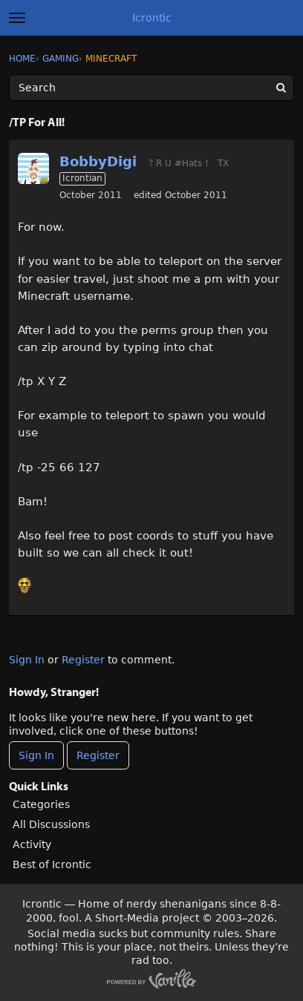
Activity (32, 844)
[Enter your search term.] (151, 87)
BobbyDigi (98, 161)
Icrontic (152, 18)
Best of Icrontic (52, 864)
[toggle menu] (17, 18)
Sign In (27, 660)
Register (83, 660)
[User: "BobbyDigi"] (33, 168)
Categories (41, 804)
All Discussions (51, 824)
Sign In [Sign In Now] (36, 755)
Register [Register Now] (98, 755)
